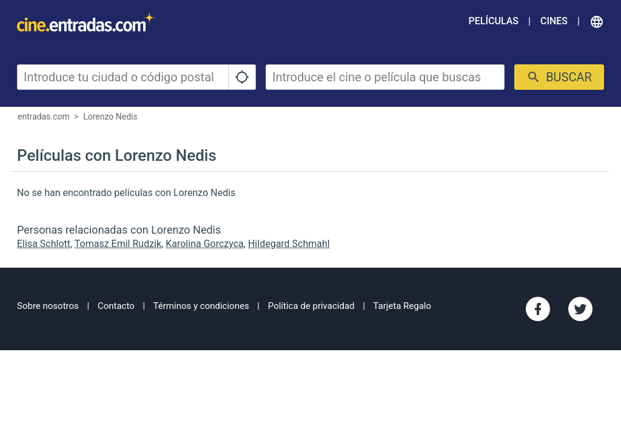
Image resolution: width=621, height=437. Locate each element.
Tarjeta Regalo (402, 305)
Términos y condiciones (201, 305)
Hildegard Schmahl (289, 243)
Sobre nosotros (48, 305)
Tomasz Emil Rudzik (118, 243)
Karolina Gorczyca (205, 243)
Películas (494, 21)
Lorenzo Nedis (110, 116)
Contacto (116, 305)
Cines (554, 21)
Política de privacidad (311, 305)
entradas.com (44, 116)
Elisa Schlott (43, 243)
